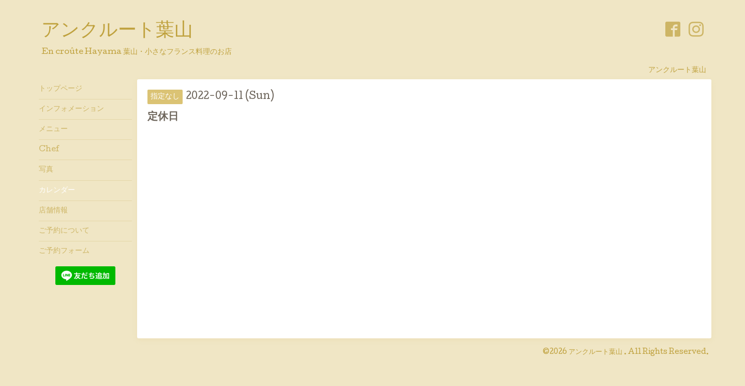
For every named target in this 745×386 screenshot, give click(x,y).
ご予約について (64, 231)
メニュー (53, 129)
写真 (46, 170)
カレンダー (57, 191)
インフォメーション (71, 109)
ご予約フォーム (64, 251)
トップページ (60, 89)
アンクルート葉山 (117, 31)
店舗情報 (53, 211)
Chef (49, 150)
